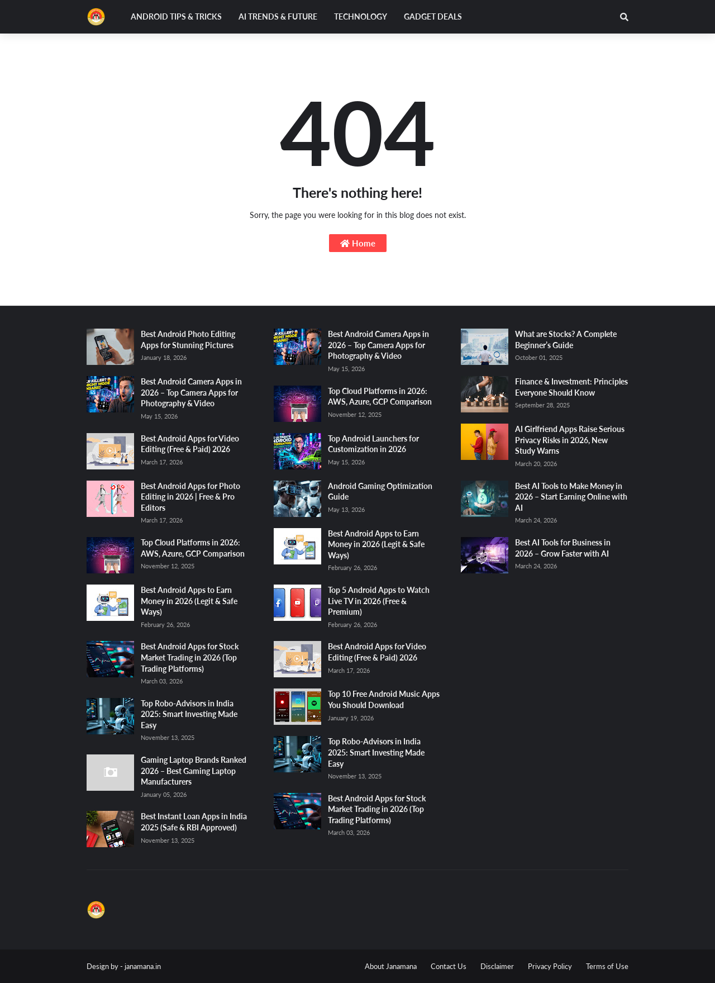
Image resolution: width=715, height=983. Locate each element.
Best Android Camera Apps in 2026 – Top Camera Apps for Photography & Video (191, 392)
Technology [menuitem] (360, 16)
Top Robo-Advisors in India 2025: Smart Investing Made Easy (189, 714)
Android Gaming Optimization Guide (380, 491)
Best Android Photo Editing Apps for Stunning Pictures (188, 339)
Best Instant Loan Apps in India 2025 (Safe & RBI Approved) (194, 821)
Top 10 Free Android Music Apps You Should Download (384, 699)
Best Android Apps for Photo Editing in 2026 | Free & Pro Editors (190, 496)
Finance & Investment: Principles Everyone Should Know (571, 387)
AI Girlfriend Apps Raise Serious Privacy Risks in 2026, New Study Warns (570, 439)
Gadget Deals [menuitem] (433, 16)
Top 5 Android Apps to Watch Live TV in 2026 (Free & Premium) (379, 600)
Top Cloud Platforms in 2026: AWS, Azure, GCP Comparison (193, 548)
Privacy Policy (550, 966)
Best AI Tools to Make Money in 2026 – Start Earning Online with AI (571, 496)
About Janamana (391, 966)
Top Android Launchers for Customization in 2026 (373, 444)
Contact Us (448, 966)
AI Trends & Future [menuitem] (278, 16)
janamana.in (143, 966)
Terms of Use (607, 966)
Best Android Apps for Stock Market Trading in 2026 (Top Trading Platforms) (190, 657)
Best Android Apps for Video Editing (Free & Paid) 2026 (190, 444)
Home (357, 243)
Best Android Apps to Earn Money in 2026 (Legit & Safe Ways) (189, 600)
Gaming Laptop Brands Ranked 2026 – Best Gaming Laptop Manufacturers (193, 770)
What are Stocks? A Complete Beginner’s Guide (566, 339)
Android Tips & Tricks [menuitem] (176, 16)
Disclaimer (497, 966)
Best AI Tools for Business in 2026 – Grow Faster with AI (563, 548)
